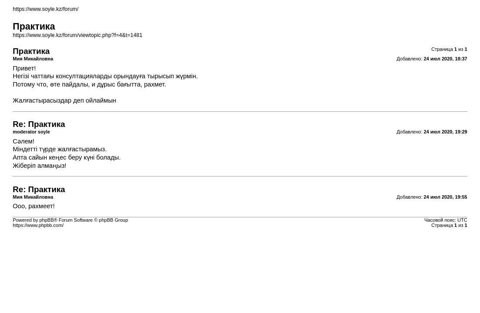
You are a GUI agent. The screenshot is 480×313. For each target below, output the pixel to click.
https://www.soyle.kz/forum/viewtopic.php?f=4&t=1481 (77, 35)
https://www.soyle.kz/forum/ (45, 9)
